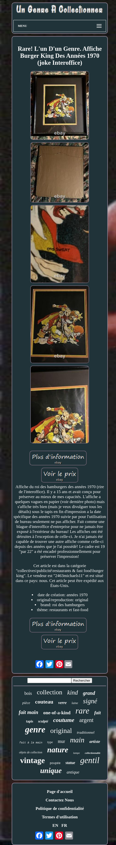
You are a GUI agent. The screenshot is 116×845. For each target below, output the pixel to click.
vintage (32, 760)
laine (75, 703)
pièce (26, 703)
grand (89, 693)
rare (82, 710)
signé (90, 701)
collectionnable (92, 753)
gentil (89, 760)
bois (28, 693)
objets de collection (30, 752)
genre (35, 729)
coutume (63, 720)
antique (73, 772)
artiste (94, 741)
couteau (44, 702)
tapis (29, 721)
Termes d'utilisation (59, 817)
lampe (76, 752)
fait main (28, 712)
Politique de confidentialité (60, 808)
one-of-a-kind (57, 712)
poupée (55, 763)
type (50, 742)
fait (97, 712)
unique (51, 770)
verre (62, 703)
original (61, 730)
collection (49, 692)
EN (55, 825)
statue (70, 763)
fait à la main (30, 742)
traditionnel (85, 732)
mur (61, 741)
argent (86, 720)
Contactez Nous (60, 800)
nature (57, 749)
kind (72, 692)
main (77, 740)
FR (64, 825)
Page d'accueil (60, 791)
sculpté (43, 721)
